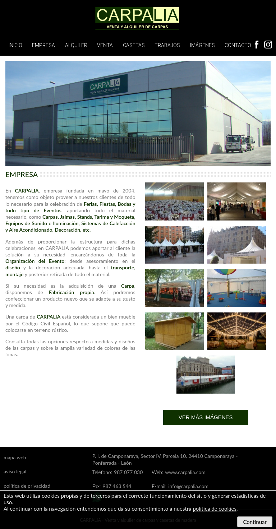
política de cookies (214, 508)
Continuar (255, 522)
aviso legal (15, 471)
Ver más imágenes (206, 417)
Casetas (134, 45)
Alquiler (76, 45)
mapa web (15, 457)
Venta (105, 45)
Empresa (43, 45)
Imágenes (202, 45)
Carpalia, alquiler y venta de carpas (138, 19)
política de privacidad (27, 486)
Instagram (268, 44)
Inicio (15, 45)
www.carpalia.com (185, 472)
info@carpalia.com (188, 486)
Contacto (238, 45)
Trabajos (167, 45)
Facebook (257, 44)
